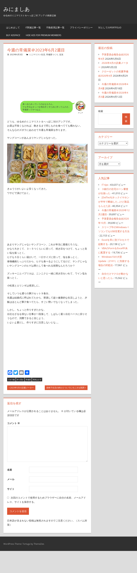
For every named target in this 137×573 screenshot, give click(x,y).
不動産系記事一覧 (55, 27)
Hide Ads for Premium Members (43, 35)
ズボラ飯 (11, 379)
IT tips (105, 184)
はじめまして (13, 27)
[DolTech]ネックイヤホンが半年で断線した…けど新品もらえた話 (113, 202)
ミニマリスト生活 (37, 54)
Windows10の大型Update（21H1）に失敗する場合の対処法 (113, 261)
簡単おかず (37, 379)
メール (10, 479)
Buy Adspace (13, 35)
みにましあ (16, 9)
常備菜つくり (52, 54)
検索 (100, 111)
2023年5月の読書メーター (22, 388)
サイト (10, 489)
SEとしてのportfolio (109, 27)
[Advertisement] (47, 76)
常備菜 (28, 379)
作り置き (20, 379)
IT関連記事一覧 (33, 27)
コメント (13, 423)
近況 (61, 54)
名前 (9, 469)
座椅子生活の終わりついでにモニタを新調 (65, 388)
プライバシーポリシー (81, 27)
